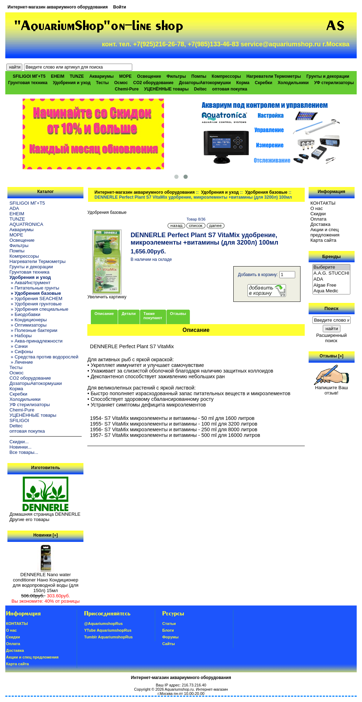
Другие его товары (29, 519)
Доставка (320, 224)
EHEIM (57, 76)
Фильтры (176, 76)
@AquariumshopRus (103, 623)
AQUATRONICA (26, 224)
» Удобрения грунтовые (36, 303)
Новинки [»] (45, 535)
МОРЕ (125, 76)
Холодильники (293, 82)
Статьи (169, 623)
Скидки (318, 213)
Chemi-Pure (127, 89)
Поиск (332, 308)
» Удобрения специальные (39, 309)
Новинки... (21, 447)
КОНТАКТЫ (322, 203)
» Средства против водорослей (44, 356)
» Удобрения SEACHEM (36, 298)
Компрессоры (226, 76)
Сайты (168, 644)
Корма (242, 82)
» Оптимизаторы (28, 325)
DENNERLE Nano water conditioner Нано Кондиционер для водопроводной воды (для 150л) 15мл (45, 580)
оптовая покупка (229, 89)
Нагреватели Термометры (273, 76)
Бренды (331, 256)
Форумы (170, 637)
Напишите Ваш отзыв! (331, 388)
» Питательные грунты (34, 288)
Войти (119, 7)
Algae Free (331, 285)
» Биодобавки (25, 314)
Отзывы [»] (331, 355)
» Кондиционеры (28, 319)
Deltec (200, 89)
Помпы (198, 76)
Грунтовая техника (27, 82)
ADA (14, 208)
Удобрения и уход (220, 192)
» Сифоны (21, 351)
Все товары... (24, 452)
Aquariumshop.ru (179, 689)
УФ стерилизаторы (334, 82)
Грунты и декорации (327, 76)
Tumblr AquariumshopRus (108, 637)
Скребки (263, 82)
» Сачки (19, 346)
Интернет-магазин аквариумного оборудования (57, 7)
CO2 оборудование (153, 82)
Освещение (149, 76)
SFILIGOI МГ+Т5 (29, 76)
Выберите (331, 267)
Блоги (168, 630)
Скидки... (19, 441)
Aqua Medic (331, 291)
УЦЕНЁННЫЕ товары (166, 89)
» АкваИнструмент (30, 282)
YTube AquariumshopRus (108, 630)
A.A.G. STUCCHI (331, 273)
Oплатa (318, 219)
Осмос (121, 82)
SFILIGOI (19, 420)
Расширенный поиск (331, 338)
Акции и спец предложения (324, 232)
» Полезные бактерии (34, 330)
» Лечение (21, 362)
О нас (316, 208)
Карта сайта (323, 240)
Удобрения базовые (266, 192)
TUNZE (77, 76)
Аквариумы (101, 76)
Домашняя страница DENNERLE (45, 514)
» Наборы (21, 335)
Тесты (102, 82)
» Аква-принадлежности (36, 341)
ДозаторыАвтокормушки (205, 82)
